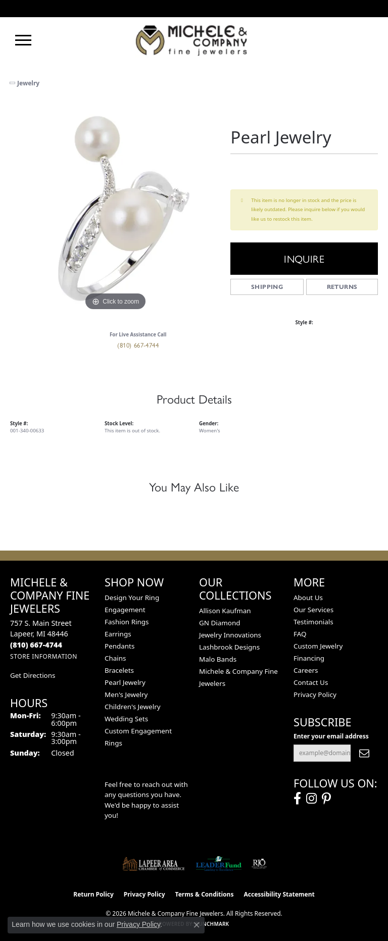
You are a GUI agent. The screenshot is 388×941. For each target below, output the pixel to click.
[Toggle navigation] (23, 40)
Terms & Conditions (204, 894)
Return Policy (93, 894)
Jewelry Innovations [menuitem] (230, 634)
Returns (342, 286)
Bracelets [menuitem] (119, 670)
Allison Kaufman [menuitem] (225, 610)
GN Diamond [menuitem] (219, 622)
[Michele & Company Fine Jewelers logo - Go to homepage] (194, 40)
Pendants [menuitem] (119, 646)
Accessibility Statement (279, 894)
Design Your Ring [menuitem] (132, 597)
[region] (115, 208)
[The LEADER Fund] (218, 863)
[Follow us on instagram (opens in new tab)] (311, 799)
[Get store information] (43, 656)
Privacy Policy (315, 694)
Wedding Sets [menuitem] (126, 718)
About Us (308, 597)
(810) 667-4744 (138, 345)
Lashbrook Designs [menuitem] (229, 647)
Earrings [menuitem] (118, 633)
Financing (309, 658)
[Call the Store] (36, 645)
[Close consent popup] (196, 925)
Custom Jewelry (318, 646)
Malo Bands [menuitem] (217, 659)
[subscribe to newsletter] (364, 753)
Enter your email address (331, 736)
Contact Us (311, 682)
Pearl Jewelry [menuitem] (125, 682)
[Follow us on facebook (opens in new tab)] (297, 799)
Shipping (267, 286)
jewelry (28, 83)
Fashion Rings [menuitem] (127, 621)
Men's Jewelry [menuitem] (126, 694)
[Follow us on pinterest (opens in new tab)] (326, 799)
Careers (306, 670)
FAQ (300, 633)
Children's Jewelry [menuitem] (133, 706)
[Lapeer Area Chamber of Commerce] (153, 863)
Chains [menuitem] (115, 658)
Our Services (313, 609)
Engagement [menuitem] (125, 609)
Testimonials (313, 621)
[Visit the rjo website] (259, 863)
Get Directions (32, 675)
